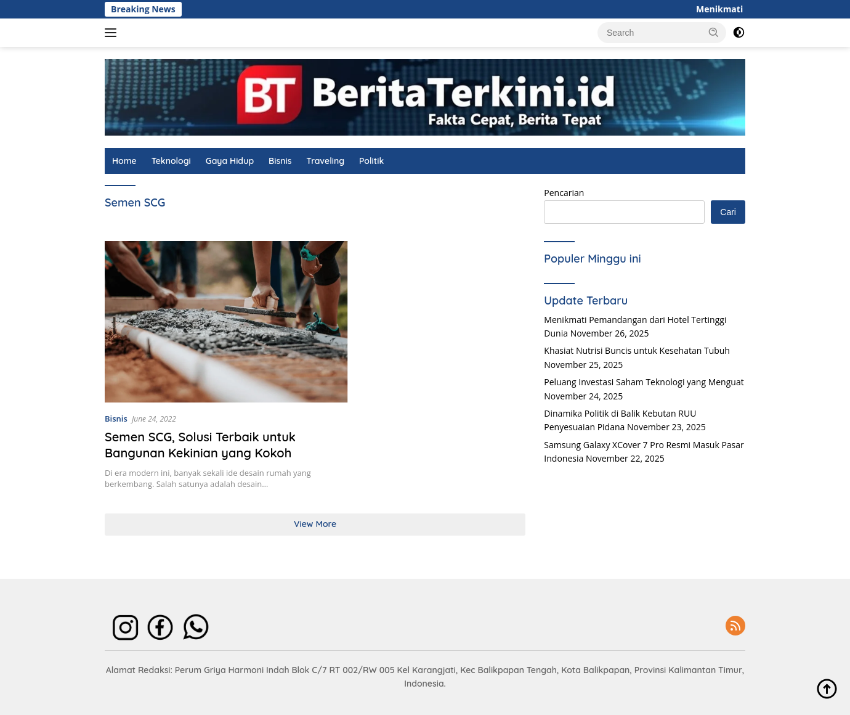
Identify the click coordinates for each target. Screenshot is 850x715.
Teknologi (171, 160)
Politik (371, 160)
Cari (728, 212)
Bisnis (280, 160)
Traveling (325, 160)
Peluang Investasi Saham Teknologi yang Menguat (643, 382)
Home (124, 160)
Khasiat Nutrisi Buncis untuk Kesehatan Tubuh (637, 350)
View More (315, 523)
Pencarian (564, 192)
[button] (714, 32)
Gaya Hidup (230, 160)
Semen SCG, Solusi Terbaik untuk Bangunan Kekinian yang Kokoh (200, 444)
